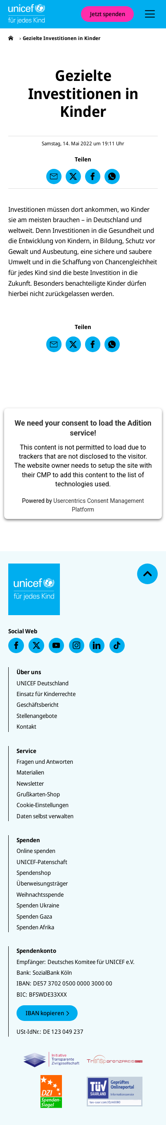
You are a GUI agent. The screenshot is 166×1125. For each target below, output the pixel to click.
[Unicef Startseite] (40, 14)
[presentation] (150, 14)
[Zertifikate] (83, 1080)
